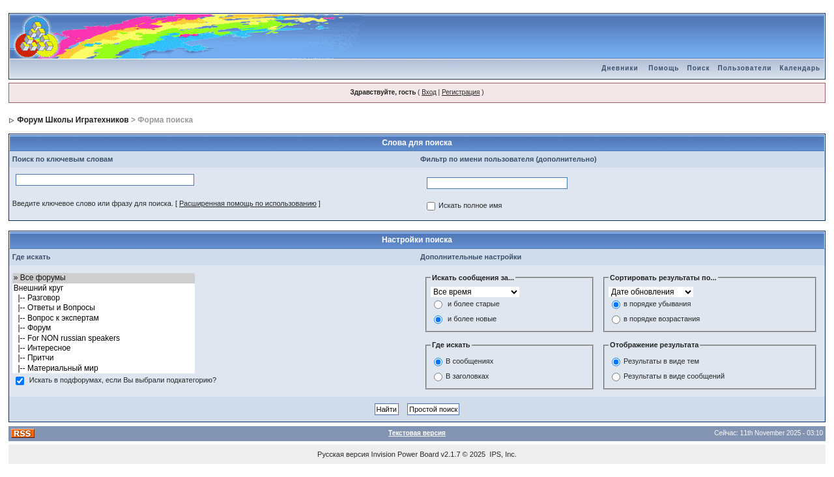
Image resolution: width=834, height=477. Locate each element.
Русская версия (343, 454)
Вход (429, 92)
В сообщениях (469, 361)
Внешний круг (103, 288)
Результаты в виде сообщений (674, 376)
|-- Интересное (103, 348)
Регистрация (461, 92)
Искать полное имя (470, 206)
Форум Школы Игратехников (73, 119)
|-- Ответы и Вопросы (103, 308)
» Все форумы (103, 278)
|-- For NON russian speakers (103, 338)
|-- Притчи (103, 358)
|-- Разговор (103, 298)
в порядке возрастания (662, 319)
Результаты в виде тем (661, 361)
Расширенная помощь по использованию (248, 203)
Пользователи (744, 68)
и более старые (474, 304)
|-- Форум (103, 328)
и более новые (472, 319)
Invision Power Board (405, 454)
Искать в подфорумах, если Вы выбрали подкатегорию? (122, 380)
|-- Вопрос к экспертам (103, 318)
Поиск (698, 68)
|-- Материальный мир (103, 368)
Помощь (663, 68)
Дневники (619, 68)
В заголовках (467, 376)
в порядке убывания (657, 304)
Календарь (799, 68)
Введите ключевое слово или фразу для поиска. (92, 203)
